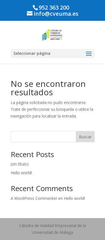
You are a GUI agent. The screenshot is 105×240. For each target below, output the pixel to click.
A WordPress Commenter (34, 198)
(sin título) (20, 164)
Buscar (85, 136)
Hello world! (21, 172)
